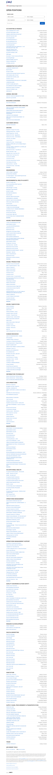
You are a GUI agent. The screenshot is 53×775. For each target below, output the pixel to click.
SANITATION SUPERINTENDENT (12, 553)
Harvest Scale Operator (10, 550)
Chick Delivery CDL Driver (11, 162)
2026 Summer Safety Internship (12, 201)
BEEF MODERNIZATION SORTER (12, 587)
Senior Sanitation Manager (11, 678)
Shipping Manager (10, 724)
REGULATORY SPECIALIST (11, 629)
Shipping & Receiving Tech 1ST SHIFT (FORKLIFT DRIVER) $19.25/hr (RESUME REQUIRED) (15, 292)
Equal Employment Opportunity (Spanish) (12, 768)
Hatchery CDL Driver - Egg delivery (13, 135)
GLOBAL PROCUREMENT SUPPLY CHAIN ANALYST (16, 731)
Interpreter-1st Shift (10, 355)
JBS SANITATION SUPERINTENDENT (13, 507)
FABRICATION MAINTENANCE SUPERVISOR (14, 442)
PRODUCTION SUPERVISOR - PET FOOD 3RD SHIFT (16, 516)
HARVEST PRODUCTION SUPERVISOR (13, 559)
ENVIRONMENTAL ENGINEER (12, 198)
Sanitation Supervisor (10, 685)
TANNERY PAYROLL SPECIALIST (12, 339)
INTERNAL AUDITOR (10, 63)
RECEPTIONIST (9, 69)
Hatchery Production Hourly (11, 401)
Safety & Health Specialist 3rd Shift (13, 482)
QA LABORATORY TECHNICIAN (12, 589)
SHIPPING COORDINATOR (11, 561)
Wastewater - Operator (10, 252)
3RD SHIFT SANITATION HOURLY (12, 196)
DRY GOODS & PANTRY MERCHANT (13, 735)
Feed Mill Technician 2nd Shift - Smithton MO (15, 402)
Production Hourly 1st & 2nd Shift (12, 263)
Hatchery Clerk (9, 419)
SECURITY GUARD (9, 71)
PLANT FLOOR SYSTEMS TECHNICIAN (13, 233)
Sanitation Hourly (9, 324)
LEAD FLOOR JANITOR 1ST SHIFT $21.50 (14, 331)
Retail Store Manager (10, 634)
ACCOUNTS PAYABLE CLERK (11, 52)
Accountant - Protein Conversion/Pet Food (14, 56)
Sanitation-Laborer (10, 78)
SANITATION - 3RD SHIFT (11, 674)
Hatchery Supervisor (10, 416)
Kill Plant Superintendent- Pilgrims (13, 521)
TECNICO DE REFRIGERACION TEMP (13, 222)
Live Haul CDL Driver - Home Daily (13, 165)
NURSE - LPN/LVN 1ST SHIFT (12, 473)
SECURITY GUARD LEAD (11, 182)
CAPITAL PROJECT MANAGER (12, 172)
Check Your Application (10, 749)
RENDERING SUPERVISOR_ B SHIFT (13, 519)
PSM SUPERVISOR (9, 185)
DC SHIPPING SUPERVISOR (11, 573)
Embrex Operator (9, 414)
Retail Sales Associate (10, 645)
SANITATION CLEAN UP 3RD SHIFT (13, 322)
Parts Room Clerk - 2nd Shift (11, 245)
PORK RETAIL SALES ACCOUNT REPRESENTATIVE (16, 664)
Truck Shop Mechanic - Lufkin (12, 438)
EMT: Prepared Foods (10, 494)
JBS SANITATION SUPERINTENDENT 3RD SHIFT (15, 695)
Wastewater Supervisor (10, 210)
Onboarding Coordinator (11, 280)
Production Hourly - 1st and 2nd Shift (13, 276)
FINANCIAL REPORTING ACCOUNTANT (14, 34)
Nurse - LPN (8, 489)
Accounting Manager (10, 57)
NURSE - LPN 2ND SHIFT (11, 475)
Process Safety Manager (11, 177)
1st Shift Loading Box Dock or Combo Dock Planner (16, 548)
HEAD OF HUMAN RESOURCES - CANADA (14, 336)
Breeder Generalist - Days (11, 151)
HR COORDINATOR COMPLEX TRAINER (13, 85)
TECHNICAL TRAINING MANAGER (12, 362)
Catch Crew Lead (9, 399)
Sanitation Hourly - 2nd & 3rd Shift (13, 316)
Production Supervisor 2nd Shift (12, 509)
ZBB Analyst (8, 54)
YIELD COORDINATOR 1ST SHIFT (12, 30)
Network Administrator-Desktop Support (14, 376)
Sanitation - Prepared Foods (11, 315)
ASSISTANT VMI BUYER (10, 124)
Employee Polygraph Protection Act (11, 763)
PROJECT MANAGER (10, 625)
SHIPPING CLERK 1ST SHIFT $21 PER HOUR (14, 733)
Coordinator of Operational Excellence (13, 341)
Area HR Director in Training (11, 357)
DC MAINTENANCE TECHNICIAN (12, 570)
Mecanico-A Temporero (11, 384)
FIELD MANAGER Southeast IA (12, 394)
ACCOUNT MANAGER (10, 636)
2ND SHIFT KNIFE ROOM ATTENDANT (13, 712)
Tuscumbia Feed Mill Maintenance (13, 226)
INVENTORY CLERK (10, 707)
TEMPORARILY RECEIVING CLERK (12, 720)
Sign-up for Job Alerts (21, 749)
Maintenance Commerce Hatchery (12, 257)
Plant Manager (9, 523)
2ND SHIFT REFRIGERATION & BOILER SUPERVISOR (16, 454)
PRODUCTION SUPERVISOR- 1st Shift (13, 531)
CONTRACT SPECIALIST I (11, 743)
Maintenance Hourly (10, 227)
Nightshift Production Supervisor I (13, 505)
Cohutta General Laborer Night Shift (13, 286)
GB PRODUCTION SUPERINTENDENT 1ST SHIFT (15, 510)
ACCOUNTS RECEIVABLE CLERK (12, 32)
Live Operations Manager (11, 409)
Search (42, 23)
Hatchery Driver (9, 140)
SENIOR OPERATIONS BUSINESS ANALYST (14, 110)
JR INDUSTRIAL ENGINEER (11, 173)
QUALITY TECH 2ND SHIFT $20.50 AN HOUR (14, 603)
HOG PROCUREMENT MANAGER (12, 714)
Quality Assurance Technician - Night (13, 612)
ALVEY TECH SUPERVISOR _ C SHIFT (13, 440)
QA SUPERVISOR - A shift (11, 605)
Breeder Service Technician (11, 418)
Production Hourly (9, 272)
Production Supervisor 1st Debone (13, 514)
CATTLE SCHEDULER (10, 738)
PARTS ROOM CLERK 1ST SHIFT (12, 75)
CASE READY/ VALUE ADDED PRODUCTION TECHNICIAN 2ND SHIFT (14, 565)
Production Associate (10, 298)
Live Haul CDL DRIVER (10, 156)
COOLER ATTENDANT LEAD (11, 89)
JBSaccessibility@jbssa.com (23, 758)
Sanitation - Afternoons (10, 327)
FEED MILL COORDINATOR (11, 388)
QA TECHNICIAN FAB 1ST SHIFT (12, 615)
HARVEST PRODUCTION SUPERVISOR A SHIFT (15, 517)
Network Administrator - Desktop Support (14, 377)
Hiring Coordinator (10, 364)
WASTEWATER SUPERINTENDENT (13, 528)
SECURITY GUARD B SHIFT (11, 344)
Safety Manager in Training (11, 187)
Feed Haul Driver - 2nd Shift (11, 163)
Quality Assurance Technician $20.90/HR (14, 608)
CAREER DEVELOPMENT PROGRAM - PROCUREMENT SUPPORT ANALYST (13, 718)
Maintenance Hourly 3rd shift (12, 246)
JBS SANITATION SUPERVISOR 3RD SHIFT (14, 679)
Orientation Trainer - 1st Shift (12, 359)
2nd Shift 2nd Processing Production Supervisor (15, 73)
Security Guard (9, 194)
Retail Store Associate (10, 639)
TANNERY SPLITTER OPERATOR (12, 546)
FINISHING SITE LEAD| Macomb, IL (13, 392)
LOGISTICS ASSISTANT (10, 708)
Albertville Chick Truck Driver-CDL (13, 153)
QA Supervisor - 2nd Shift (11, 592)
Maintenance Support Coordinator (13, 87)
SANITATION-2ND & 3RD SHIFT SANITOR (14, 545)
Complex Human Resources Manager (13, 367)
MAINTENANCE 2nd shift (11, 431)
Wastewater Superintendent (11, 189)
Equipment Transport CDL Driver (12, 129)
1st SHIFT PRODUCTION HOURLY (12, 296)
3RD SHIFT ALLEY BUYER (11, 97)
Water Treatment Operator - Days (13, 265)
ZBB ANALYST (9, 91)
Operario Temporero (10, 267)
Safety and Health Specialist (11, 205)
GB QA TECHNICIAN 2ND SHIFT (12, 617)
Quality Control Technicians (11, 585)
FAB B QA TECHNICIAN (10, 591)
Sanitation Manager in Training (12, 676)
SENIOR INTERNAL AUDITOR (12, 59)
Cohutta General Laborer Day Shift (13, 288)
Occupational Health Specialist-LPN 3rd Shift (14, 480)
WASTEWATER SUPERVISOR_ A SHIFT (13, 455)
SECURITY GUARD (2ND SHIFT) (12, 84)
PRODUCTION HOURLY (10, 269)
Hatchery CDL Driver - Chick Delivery (13, 136)
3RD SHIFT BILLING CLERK (11, 36)
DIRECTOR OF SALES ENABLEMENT (13, 119)
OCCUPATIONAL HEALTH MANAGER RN (14, 485)
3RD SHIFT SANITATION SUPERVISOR (13, 200)
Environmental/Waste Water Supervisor (14, 184)
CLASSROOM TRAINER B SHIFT (12, 68)
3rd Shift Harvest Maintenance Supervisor (14, 462)
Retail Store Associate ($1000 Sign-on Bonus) (15, 650)
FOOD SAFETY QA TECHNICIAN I (12, 607)
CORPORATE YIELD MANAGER (12, 115)
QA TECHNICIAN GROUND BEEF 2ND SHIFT (14, 614)
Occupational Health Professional (12, 477)
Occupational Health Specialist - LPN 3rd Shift (15, 471)
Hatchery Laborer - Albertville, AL (12, 411)
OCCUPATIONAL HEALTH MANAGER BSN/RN (15, 216)
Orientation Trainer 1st (10, 348)
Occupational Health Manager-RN (12, 478)
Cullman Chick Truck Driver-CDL (12, 155)
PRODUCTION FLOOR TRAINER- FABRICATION (15, 552)
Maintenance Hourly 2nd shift (12, 248)
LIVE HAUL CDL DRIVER (10, 138)
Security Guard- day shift (11, 212)
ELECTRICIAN (9, 450)
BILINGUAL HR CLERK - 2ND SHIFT (13, 353)
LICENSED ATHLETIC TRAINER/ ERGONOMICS (15, 208)
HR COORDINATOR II (10, 351)
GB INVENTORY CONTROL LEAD (12, 76)
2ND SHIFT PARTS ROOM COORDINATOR (14, 557)
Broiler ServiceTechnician (11, 407)
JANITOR (8, 329)
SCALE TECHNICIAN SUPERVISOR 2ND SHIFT (15, 379)
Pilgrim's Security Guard (11, 496)
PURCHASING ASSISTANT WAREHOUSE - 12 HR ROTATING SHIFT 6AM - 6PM (15, 47)
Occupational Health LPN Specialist (13, 487)
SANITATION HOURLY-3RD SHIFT (12, 318)
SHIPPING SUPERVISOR (10, 737)
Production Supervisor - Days (12, 579)
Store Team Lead (9, 646)
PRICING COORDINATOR (11, 61)
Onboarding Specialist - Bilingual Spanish (14, 343)
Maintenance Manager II (11, 447)
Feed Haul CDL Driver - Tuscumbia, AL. (13, 149)
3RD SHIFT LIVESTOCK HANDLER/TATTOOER (15, 96)
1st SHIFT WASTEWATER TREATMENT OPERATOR (16, 716)
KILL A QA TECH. (9, 594)
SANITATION (8, 309)
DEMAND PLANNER (10, 722)
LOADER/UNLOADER (10, 82)
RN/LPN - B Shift (9, 484)
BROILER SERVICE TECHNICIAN (12, 397)
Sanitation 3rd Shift (10, 308)
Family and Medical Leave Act (10, 765)
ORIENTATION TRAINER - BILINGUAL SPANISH (15, 346)
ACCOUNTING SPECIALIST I (11, 39)
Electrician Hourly (9, 433)
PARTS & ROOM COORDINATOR (12, 236)
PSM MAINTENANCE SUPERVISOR (13, 460)
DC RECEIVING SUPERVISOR (11, 575)
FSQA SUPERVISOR (10, 596)
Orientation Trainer (10, 360)
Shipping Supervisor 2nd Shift (12, 535)
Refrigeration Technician (11, 243)
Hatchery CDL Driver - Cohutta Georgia (13, 142)
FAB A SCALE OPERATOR (11, 555)
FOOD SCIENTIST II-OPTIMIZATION (13, 627)
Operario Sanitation (10, 306)
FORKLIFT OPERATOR (10, 294)
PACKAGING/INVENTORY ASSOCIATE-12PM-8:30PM (16, 80)
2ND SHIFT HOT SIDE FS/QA (11, 610)
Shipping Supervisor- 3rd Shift (12, 572)
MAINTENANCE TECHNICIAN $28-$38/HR (14, 428)
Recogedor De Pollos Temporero (12, 386)
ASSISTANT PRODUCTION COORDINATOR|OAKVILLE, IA (12, 50)
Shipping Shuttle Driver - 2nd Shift (13, 131)
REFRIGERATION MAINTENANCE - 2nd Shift (14, 250)
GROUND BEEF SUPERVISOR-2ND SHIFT (14, 500)
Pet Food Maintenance (10, 435)
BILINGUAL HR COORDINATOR (12, 350)
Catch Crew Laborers (10, 421)
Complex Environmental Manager (12, 207)
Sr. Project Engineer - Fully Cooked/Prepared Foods (16, 175)
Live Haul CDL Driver (10, 158)
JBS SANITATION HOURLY (11, 683)
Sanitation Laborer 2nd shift (11, 313)
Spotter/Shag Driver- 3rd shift (12, 133)
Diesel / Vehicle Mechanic (11, 253)
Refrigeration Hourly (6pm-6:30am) (13, 231)
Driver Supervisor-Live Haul (11, 412)
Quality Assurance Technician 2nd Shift (13, 601)
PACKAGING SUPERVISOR (11, 536)
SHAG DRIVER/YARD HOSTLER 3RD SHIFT (14, 577)
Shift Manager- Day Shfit (11, 529)
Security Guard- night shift (11, 214)
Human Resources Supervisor (12, 366)
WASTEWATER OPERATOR (11, 193)
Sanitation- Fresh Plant (10, 325)
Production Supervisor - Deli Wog (12, 562)
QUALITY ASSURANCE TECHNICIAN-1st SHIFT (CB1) (16, 598)
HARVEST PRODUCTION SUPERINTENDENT (14, 533)
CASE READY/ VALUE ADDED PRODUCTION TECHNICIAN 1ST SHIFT (14, 568)
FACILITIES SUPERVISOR (11, 102)
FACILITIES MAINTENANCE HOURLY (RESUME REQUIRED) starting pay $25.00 (15, 239)
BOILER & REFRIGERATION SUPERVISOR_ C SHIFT (15, 452)
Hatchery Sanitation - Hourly (11, 311)
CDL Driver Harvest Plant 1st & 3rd (13, 160)
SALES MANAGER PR (10, 643)
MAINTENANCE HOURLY (11, 224)
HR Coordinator (9, 337)
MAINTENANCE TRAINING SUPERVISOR (14, 512)
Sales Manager (9, 637)
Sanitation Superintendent (11, 681)
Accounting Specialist (10, 37)
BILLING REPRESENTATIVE (11, 41)
